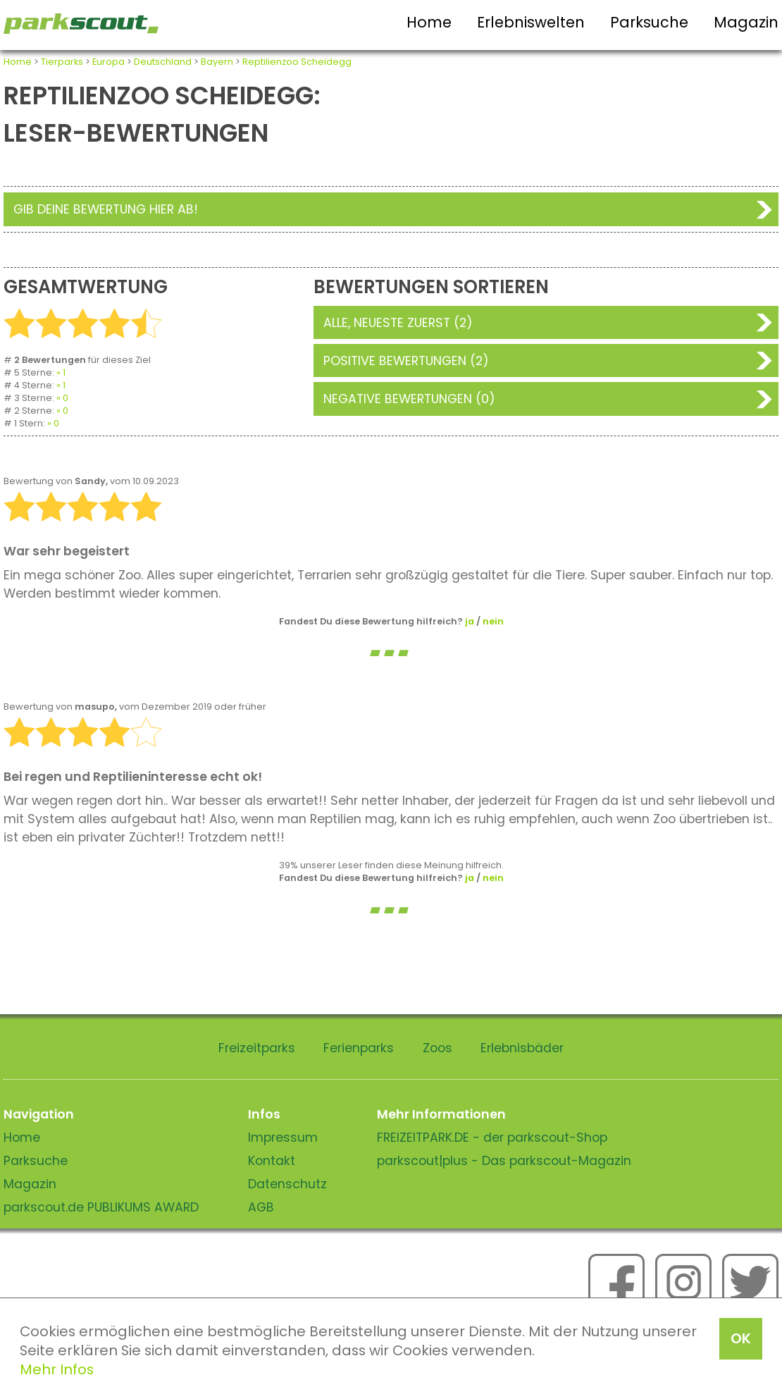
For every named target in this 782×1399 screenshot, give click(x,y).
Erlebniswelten (531, 22)
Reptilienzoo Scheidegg (297, 62)
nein (493, 621)
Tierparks (62, 62)
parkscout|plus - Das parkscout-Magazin (504, 1160)
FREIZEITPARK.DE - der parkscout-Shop (492, 1137)
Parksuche (649, 22)
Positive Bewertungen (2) (406, 360)
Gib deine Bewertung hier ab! (105, 209)
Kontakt (271, 1160)
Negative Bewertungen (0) (409, 398)
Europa (108, 62)
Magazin (746, 22)
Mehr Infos (57, 1369)
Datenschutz (287, 1184)
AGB (261, 1207)
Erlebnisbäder (522, 1048)
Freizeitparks (256, 1048)
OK (741, 1338)
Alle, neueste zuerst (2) (398, 322)
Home (429, 22)
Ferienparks (358, 1048)
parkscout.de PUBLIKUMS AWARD (101, 1207)
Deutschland (163, 62)
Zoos (437, 1048)
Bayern (217, 62)
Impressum (283, 1137)
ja (469, 621)
